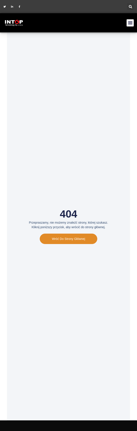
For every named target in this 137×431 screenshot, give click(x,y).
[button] (130, 6)
